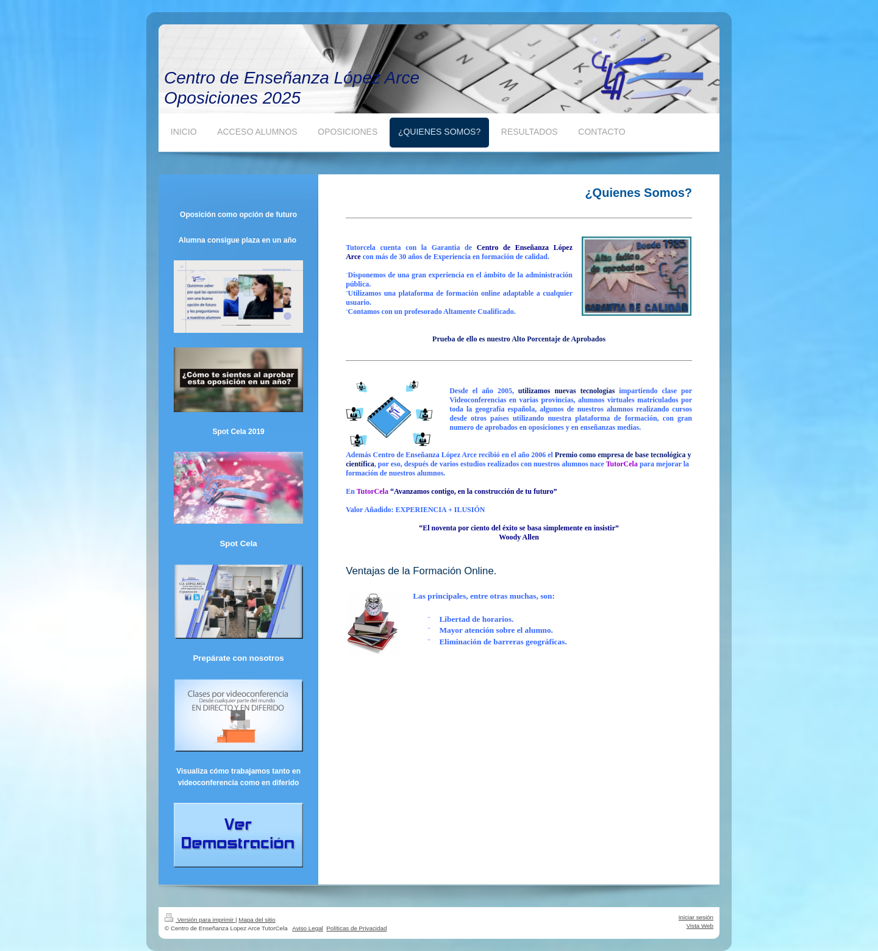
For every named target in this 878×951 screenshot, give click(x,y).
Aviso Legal (307, 928)
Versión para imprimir (200, 919)
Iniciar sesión (696, 917)
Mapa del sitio (256, 919)
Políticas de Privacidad (356, 928)
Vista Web (700, 925)
